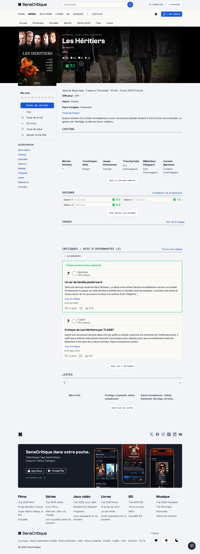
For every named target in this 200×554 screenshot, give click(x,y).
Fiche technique (70, 113)
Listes (67, 374)
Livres (106, 496)
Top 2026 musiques (167, 501)
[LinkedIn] (174, 435)
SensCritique (67, 35)
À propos (23, 540)
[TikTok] (169, 435)
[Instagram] (163, 435)
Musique (163, 496)
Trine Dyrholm (131, 161)
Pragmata (78, 510)
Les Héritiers (96, 35)
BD (131, 496)
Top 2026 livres (109, 501)
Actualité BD (135, 515)
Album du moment (166, 515)
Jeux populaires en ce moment (85, 517)
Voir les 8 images (175, 221)
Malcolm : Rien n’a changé (56, 512)
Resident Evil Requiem (85, 506)
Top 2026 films (26, 501)
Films (22, 496)
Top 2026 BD (136, 501)
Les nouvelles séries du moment (58, 520)
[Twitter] (151, 435)
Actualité (23, 518)
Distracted (161, 510)
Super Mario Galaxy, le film (30, 512)
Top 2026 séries (54, 501)
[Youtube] (180, 435)
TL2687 (81, 319)
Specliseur (83, 271)
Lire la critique (72, 298)
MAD (131, 510)
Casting (68, 129)
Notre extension (67, 540)
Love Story (52, 506)
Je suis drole (108, 510)
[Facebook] (157, 435)
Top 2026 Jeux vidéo (84, 501)
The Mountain (164, 506)
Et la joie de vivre (110, 506)
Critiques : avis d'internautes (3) (91, 248)
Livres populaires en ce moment (113, 517)
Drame (86, 35)
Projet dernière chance (30, 506)
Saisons (68, 192)
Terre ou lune (136, 506)
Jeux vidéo (82, 496)
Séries (78, 35)
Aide (80, 540)
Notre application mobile (43, 540)
